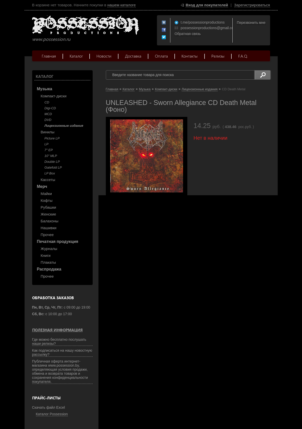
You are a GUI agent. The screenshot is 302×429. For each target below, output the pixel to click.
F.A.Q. (243, 56)
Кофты (47, 200)
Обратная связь (188, 34)
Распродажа (49, 269)
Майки (46, 193)
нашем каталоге (121, 5)
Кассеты (48, 179)
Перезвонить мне (251, 23)
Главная (49, 56)
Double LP (52, 162)
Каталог (76, 56)
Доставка (133, 56)
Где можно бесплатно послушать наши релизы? (59, 341)
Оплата (161, 56)
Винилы (48, 132)
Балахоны (49, 221)
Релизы (218, 56)
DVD (48, 120)
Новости (103, 56)
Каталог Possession (52, 414)
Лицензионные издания (64, 126)
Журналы (49, 248)
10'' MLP (51, 156)
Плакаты (48, 262)
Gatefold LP (53, 167)
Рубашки (48, 207)
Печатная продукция (57, 241)
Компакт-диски (54, 96)
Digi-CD (50, 108)
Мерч (42, 186)
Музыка (44, 89)
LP (47, 144)
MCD (48, 114)
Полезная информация (57, 329)
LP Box (50, 173)
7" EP (49, 150)
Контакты (190, 56)
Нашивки (49, 228)
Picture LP (52, 138)
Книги (46, 255)
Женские (48, 214)
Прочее (47, 235)
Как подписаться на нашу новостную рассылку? (62, 352)
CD (47, 102)
